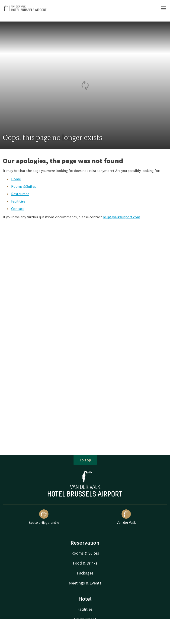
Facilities (18, 201)
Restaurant (20, 193)
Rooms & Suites (23, 186)
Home (16, 179)
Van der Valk (126, 517)
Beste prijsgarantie (44, 517)
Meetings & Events (85, 583)
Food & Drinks (85, 563)
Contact (17, 208)
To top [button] (85, 460)
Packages (85, 573)
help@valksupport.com (121, 217)
